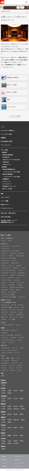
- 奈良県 (3, 422)
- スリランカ (14, 363)
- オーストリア (5, 260)
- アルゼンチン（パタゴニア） (9, 330)
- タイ (20, 363)
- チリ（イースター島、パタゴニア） (11, 335)
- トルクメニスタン (6, 280)
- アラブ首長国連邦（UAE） (8, 302)
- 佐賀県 (3, 441)
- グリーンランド (5, 268)
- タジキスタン (21, 275)
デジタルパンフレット (7, 208)
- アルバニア (4, 253)
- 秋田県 (3, 393)
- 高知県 (21, 435)
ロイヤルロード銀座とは (7, 130)
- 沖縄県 (3, 448)
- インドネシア (5, 360)
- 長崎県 (9, 443)
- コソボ (22, 268)
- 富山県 (3, 398)
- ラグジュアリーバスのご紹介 (11, 171)
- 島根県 (15, 427)
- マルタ (11, 289)
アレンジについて (6, 145)
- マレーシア (18, 368)
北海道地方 (4, 382)
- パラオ (9, 240)
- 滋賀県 (9, 422)
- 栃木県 (15, 406)
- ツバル (21, 348)
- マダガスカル (19, 314)
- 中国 (2, 375)
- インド (17, 358)
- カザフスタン (5, 263)
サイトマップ (5, 463)
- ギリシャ (11, 265)
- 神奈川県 (16, 408)
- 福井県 (3, 401)
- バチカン (3, 282)
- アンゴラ (13, 305)
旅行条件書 (17, 459)
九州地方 (3, 438)
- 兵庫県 (9, 419)
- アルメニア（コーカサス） (17, 253)
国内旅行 (4, 167)
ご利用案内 (4, 466)
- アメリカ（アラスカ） (7, 325)
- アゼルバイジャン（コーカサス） (10, 251)
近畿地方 (3, 417)
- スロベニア (4, 275)
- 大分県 (9, 441)
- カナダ (17, 325)
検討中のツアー (5, 204)
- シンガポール (5, 363)
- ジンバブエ (11, 309)
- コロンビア (12, 337)
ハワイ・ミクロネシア (7, 238)
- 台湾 (2, 358)
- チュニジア (12, 312)
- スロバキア (21, 272)
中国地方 (3, 425)
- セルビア (12, 275)
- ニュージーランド (12, 350)
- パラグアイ (21, 337)
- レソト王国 (11, 319)
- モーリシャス (13, 317)
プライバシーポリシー (20, 463)
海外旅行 (4, 152)
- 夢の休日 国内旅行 (7, 174)
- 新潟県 (9, 398)
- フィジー (17, 352)
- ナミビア (3, 314)
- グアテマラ (4, 337)
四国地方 (3, 433)
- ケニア (22, 307)
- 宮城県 (3, 390)
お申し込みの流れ (6, 216)
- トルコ (20, 312)
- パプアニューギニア (7, 352)
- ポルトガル (4, 289)
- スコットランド (5, 246)
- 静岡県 (21, 414)
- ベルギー (19, 285)
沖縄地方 (3, 446)
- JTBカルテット (6, 164)
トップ (2, 127)
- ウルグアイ (4, 332)
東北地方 (3, 388)
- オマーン (16, 307)
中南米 (2, 328)
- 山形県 (9, 390)
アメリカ (3, 322)
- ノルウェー (16, 280)
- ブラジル (19, 340)
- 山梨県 (22, 408)
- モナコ (17, 289)
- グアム (3, 240)
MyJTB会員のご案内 (6, 141)
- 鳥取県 (3, 430)
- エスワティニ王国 (6, 307)
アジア (2, 355)
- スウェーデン (5, 272)
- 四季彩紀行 (5, 179)
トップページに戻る (14, 116)
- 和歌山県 (16, 419)
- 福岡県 (3, 443)
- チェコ (3, 277)
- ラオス (19, 370)
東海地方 (3, 412)
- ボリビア (3, 342)
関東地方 (3, 404)
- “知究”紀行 (5, 162)
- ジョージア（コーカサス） (8, 270)
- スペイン (13, 272)
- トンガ (3, 350)
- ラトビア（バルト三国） (8, 294)
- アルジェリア (5, 305)
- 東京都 (9, 408)
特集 (2, 193)
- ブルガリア (11, 285)
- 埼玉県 (3, 408)
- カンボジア (14, 360)
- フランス (3, 285)
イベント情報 (4, 201)
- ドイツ (17, 277)
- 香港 (12, 358)
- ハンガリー (11, 282)
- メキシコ (11, 342)
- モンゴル (12, 370)
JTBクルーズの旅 (7, 188)
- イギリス (11, 255)
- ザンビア (3, 309)
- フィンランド (21, 282)
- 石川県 (15, 398)
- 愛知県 (15, 414)
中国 (2, 373)
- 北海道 (3, 385)
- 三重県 (3, 414)
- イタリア (3, 255)
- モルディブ (4, 370)
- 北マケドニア (15, 263)
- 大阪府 (22, 419)
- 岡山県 (9, 427)
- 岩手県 (15, 390)
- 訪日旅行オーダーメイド (9, 186)
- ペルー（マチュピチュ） (8, 340)
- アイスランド (5, 248)
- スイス (20, 270)
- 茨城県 (9, 406)
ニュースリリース (19, 456)
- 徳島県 (3, 435)
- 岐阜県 (9, 414)
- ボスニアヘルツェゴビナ (16, 287)
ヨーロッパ (4, 243)
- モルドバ (3, 292)
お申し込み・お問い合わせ (8, 213)
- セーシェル (20, 309)
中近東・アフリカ (6, 300)
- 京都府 (3, 419)
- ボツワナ (11, 314)
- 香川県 (15, 435)
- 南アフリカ (4, 317)
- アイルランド (16, 246)
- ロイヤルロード (6, 184)
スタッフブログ (5, 197)
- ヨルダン (3, 319)
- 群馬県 (21, 406)
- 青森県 (9, 393)
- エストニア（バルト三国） (8, 258)
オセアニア (4, 345)
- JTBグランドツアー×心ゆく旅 (10, 159)
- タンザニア (4, 312)
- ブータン (3, 368)
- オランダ (13, 260)
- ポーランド (4, 287)
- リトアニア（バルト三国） (8, 297)
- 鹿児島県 (16, 443)
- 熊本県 (21, 441)
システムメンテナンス (20, 466)
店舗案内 (3, 137)
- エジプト (21, 305)
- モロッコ (22, 317)
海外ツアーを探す (6, 235)
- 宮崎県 (15, 441)
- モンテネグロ (12, 292)
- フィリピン (11, 365)
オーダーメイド (6, 181)
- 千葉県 (3, 406)
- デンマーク (10, 277)
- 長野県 (21, 398)
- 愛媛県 (9, 435)
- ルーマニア (21, 297)
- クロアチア (15, 268)
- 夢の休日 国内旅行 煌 (8, 169)
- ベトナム (11, 368)
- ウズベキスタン (20, 255)
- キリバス (14, 348)
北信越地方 (4, 396)
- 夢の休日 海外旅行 (7, 154)
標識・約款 (4, 459)
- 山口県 (3, 427)
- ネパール (3, 365)
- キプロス (3, 265)
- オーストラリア (5, 348)
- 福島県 (21, 390)
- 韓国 (7, 358)
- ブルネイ (19, 365)
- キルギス (18, 265)
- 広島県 (21, 427)
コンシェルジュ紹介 (6, 134)
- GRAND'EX (5, 157)
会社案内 (4, 456)
